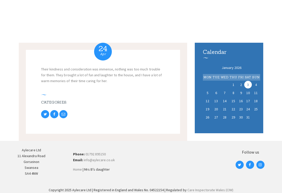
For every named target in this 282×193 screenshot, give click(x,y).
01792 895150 (95, 154)
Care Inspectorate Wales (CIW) (210, 190)
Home (77, 169)
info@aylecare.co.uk (99, 160)
